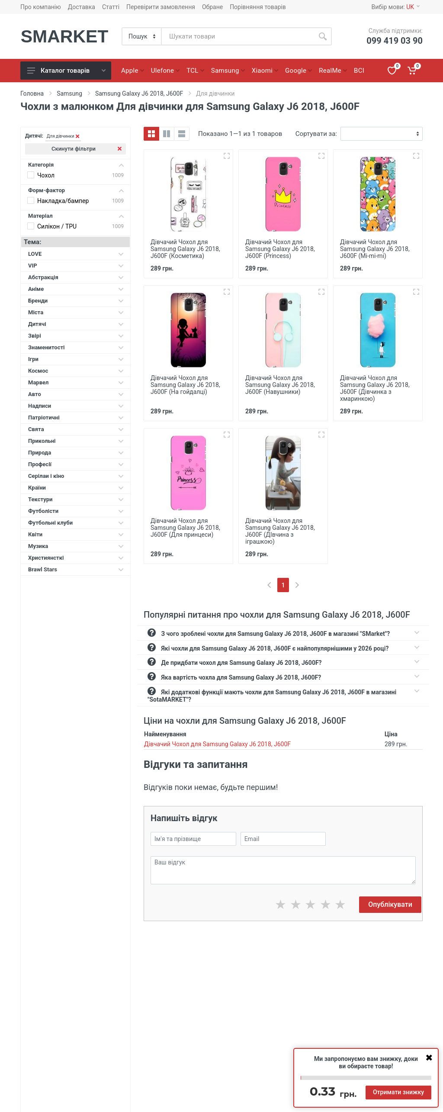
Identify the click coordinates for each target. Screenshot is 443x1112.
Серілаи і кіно (76, 476)
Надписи (76, 406)
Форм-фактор (76, 190)
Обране (212, 7)
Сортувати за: (316, 134)
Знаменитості (76, 347)
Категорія (76, 164)
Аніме (76, 289)
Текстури (76, 499)
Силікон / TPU (57, 226)
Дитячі (76, 324)
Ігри (76, 359)
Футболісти (76, 511)
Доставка (81, 7)
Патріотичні (76, 417)
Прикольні (76, 441)
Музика (76, 546)
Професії (76, 464)
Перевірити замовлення (160, 7)
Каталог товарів (66, 70)
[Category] (142, 36)
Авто (76, 394)
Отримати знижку (398, 1092)
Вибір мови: (396, 6)
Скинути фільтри (86, 148)
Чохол (46, 175)
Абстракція (76, 277)
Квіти (76, 534)
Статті (110, 7)
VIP (76, 265)
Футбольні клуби (76, 522)
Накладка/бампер (63, 200)
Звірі (76, 335)
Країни (76, 487)
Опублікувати (390, 904)
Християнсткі (76, 557)
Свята (76, 429)
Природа (76, 452)
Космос (76, 370)
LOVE (76, 254)
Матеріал (76, 216)
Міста (76, 312)
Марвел (76, 382)
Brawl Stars (76, 569)
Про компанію (40, 7)
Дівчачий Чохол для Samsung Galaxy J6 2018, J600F (217, 744)
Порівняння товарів (258, 7)
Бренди (76, 300)
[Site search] (238, 36)
